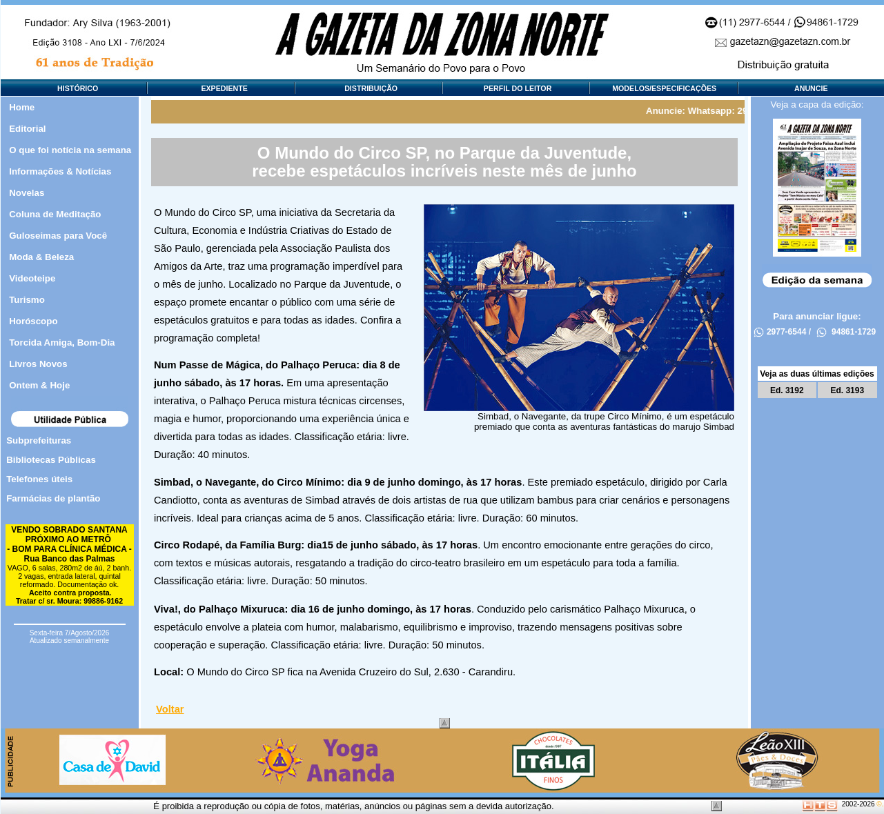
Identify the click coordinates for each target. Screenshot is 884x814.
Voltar (170, 709)
